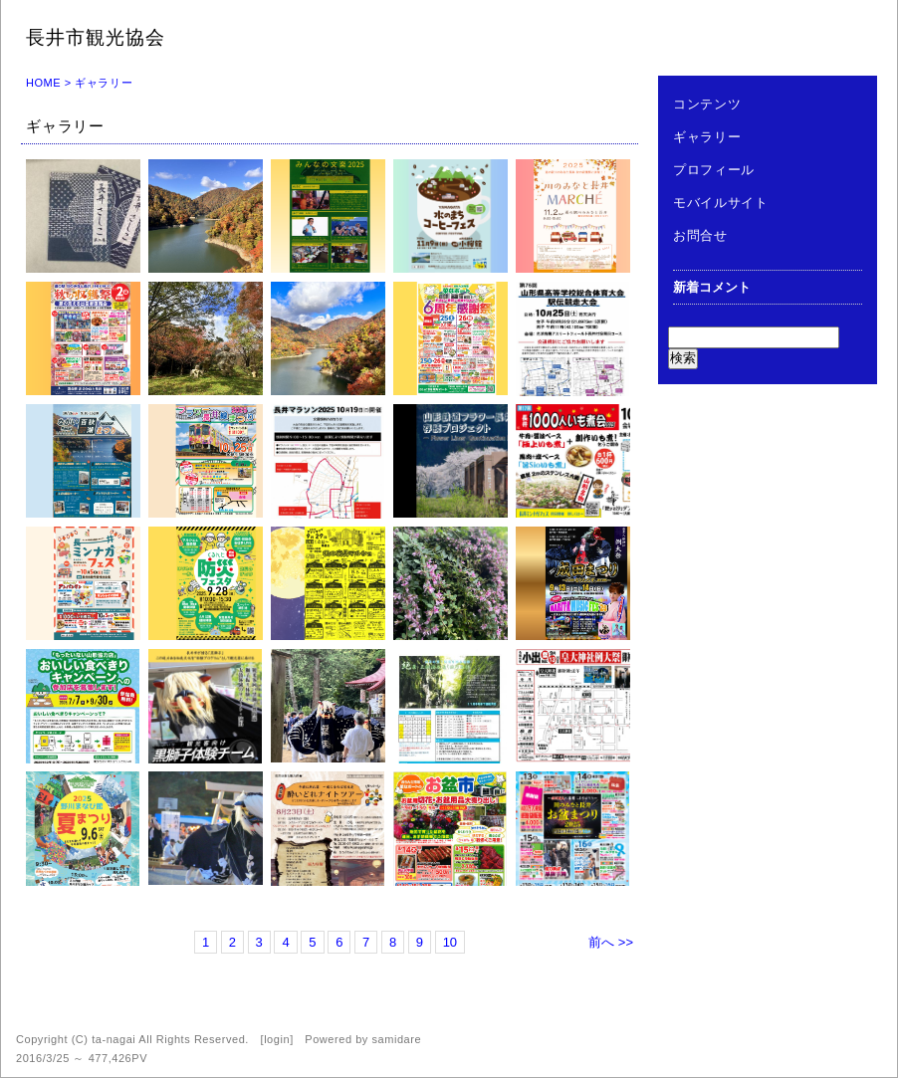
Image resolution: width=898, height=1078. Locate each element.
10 (450, 942)
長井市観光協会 (95, 37)
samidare (396, 1039)
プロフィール (714, 169)
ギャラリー (707, 136)
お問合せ (700, 235)
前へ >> (610, 942)
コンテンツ (707, 104)
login (277, 1039)
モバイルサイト (721, 202)
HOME (43, 83)
